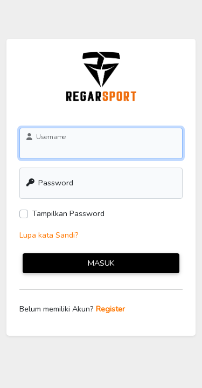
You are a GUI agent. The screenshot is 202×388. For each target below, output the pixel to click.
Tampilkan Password (68, 213)
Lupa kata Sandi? (49, 235)
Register (110, 308)
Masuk (101, 263)
